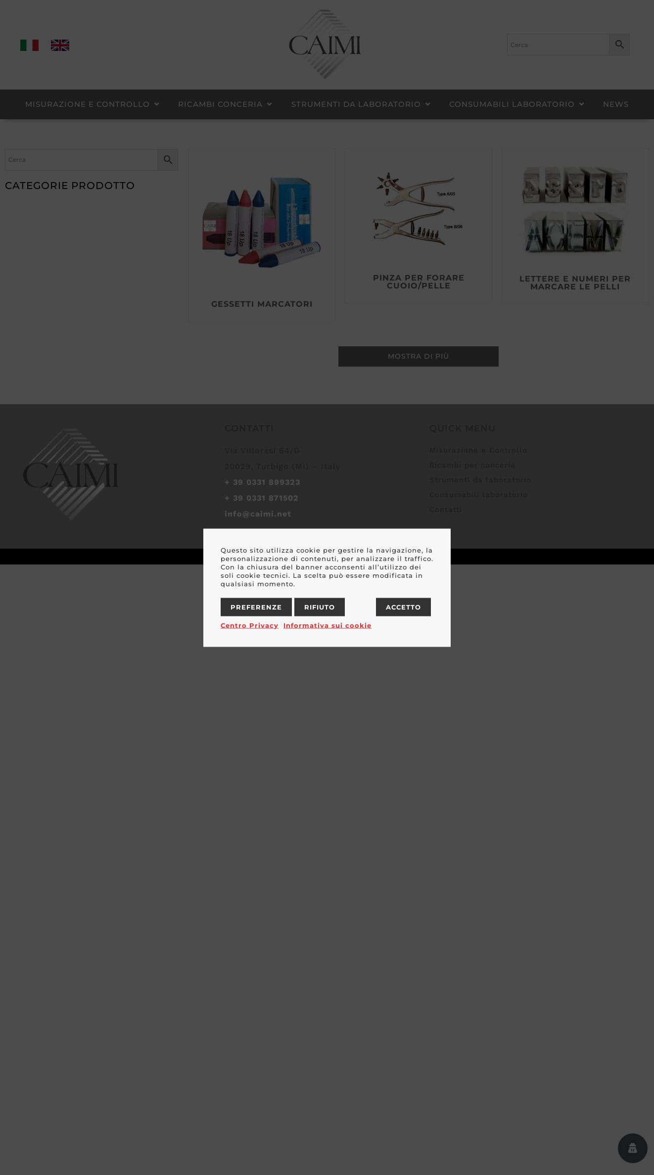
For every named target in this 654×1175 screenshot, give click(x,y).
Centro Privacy (250, 625)
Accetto (403, 607)
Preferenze (256, 607)
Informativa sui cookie (327, 625)
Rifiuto (319, 607)
